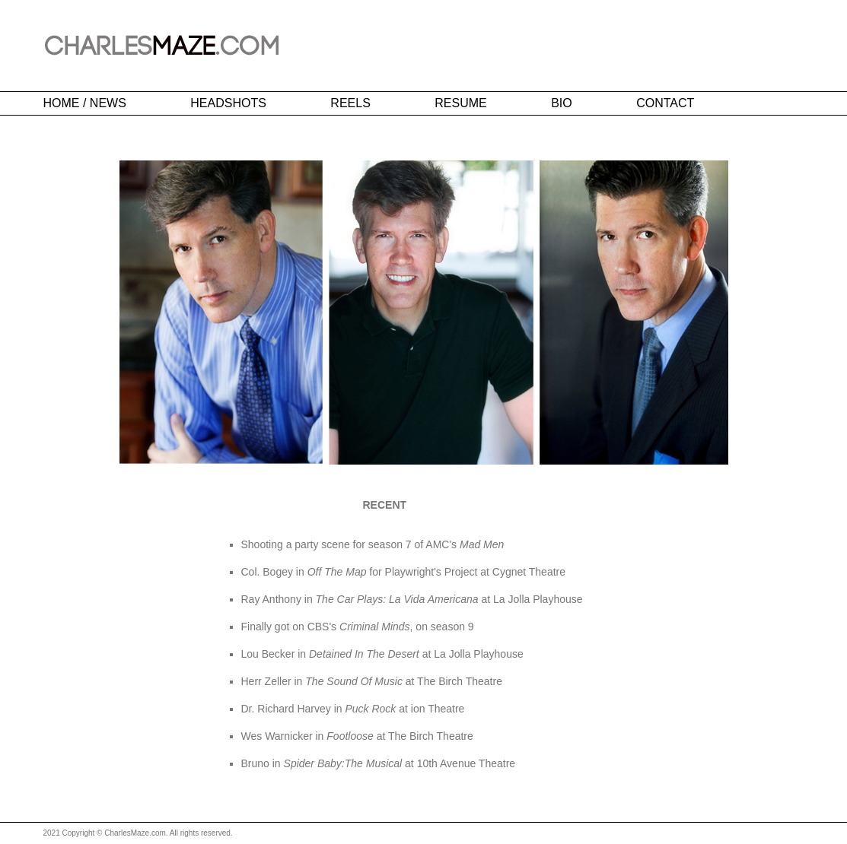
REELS (350, 103)
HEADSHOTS (228, 103)
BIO (561, 103)
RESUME (460, 103)
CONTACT (665, 103)
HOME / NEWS (84, 103)
